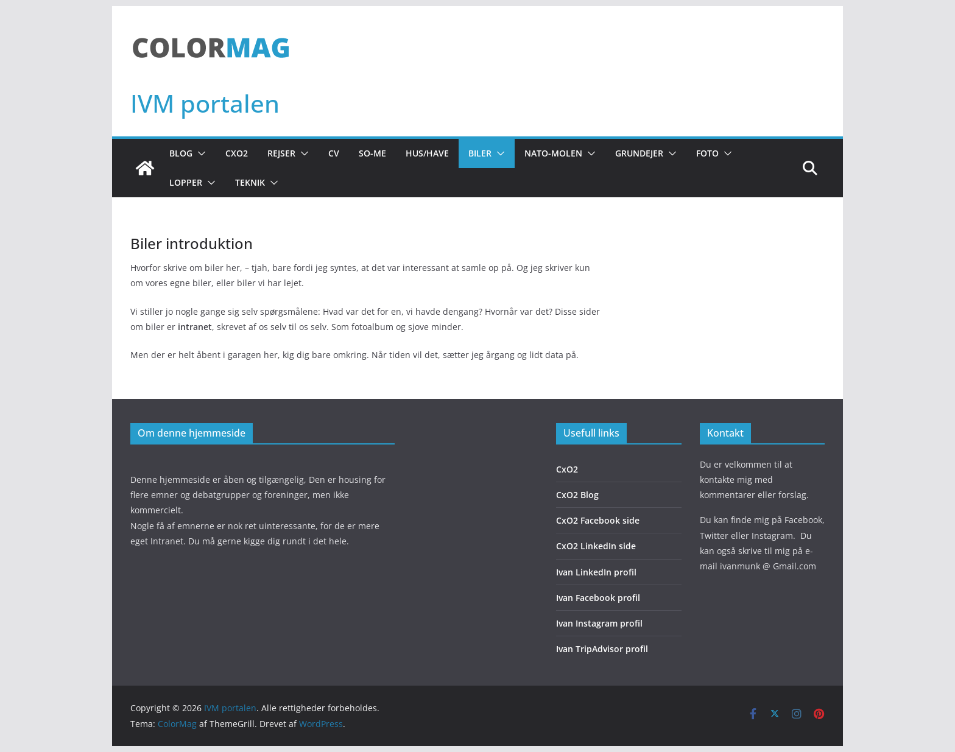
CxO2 (236, 153)
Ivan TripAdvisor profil (602, 649)
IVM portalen (205, 103)
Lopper (185, 182)
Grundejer (639, 153)
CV (333, 153)
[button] (199, 153)
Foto (707, 153)
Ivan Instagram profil (599, 623)
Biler (480, 153)
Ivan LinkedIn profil (596, 572)
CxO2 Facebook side (598, 520)
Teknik (250, 182)
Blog (180, 153)
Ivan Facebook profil (598, 597)
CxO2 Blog (577, 495)
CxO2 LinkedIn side (596, 546)
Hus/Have (427, 153)
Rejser (281, 153)
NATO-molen (553, 153)
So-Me (372, 153)
